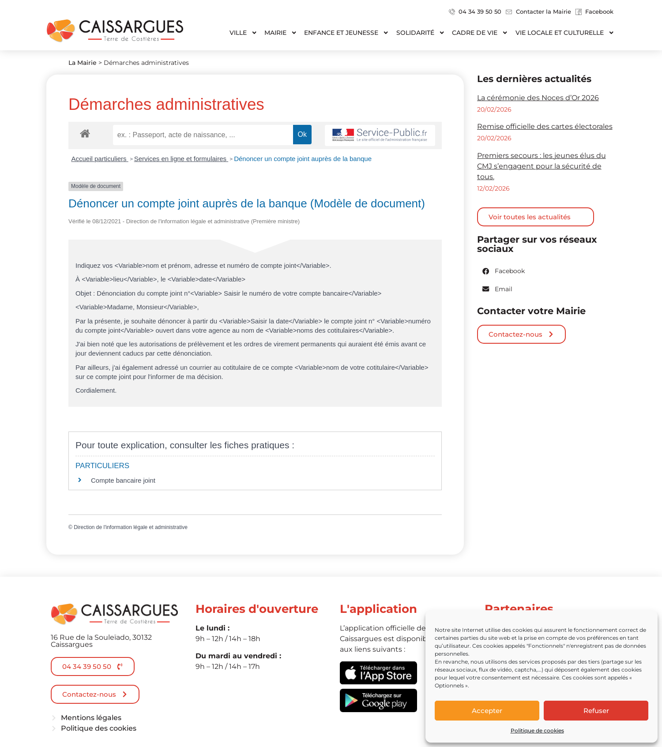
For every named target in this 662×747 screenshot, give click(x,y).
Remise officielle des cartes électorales (545, 126)
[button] (504, 271)
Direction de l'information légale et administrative (131, 527)
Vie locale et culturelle (564, 32)
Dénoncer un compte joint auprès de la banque (303, 158)
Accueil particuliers (99, 158)
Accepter (487, 710)
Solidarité (420, 32)
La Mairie (82, 63)
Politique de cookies (537, 730)
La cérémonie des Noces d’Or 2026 (538, 98)
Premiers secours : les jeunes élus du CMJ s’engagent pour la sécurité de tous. (541, 166)
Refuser (596, 710)
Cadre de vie (480, 32)
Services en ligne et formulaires (181, 158)
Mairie (280, 32)
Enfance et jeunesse (346, 32)
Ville (243, 32)
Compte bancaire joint (123, 480)
